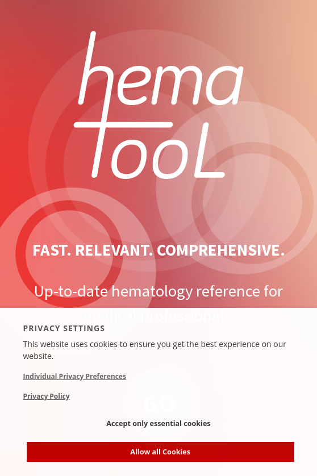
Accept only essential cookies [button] (158, 423)
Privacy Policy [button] (46, 396)
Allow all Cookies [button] (160, 452)
